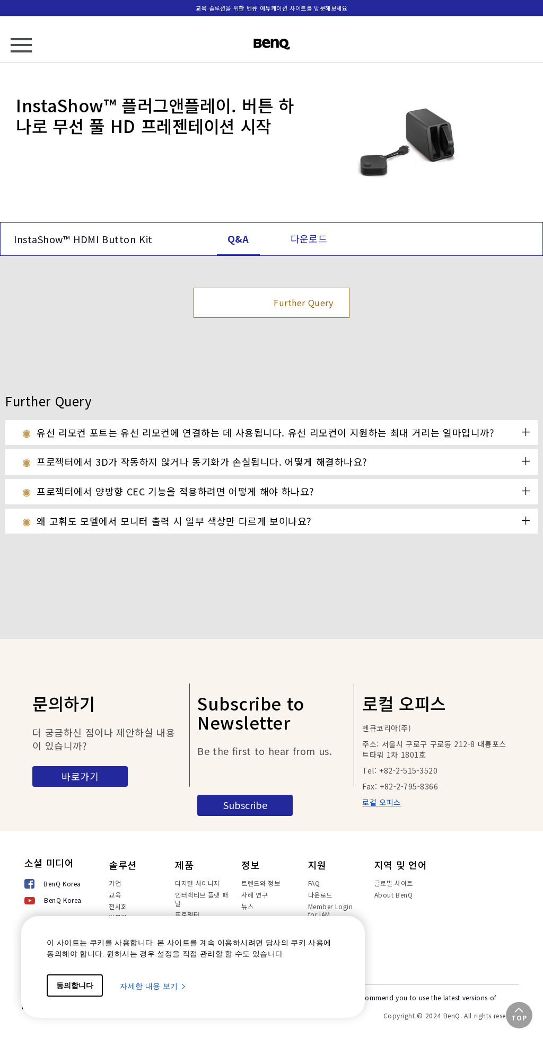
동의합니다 (74, 985)
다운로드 (320, 894)
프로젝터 (187, 914)
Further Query (303, 302)
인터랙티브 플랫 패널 (201, 899)
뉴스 (247, 906)
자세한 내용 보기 (153, 986)
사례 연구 (254, 894)
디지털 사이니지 (197, 882)
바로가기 (80, 776)
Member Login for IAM (330, 910)
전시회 (118, 906)
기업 (115, 882)
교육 (115, 894)
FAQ (314, 882)
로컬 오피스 (381, 802)
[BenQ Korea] (53, 884)
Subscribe (245, 805)
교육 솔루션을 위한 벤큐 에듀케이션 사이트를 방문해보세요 (272, 8)
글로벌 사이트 (393, 882)
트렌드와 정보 (260, 882)
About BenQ (393, 894)
